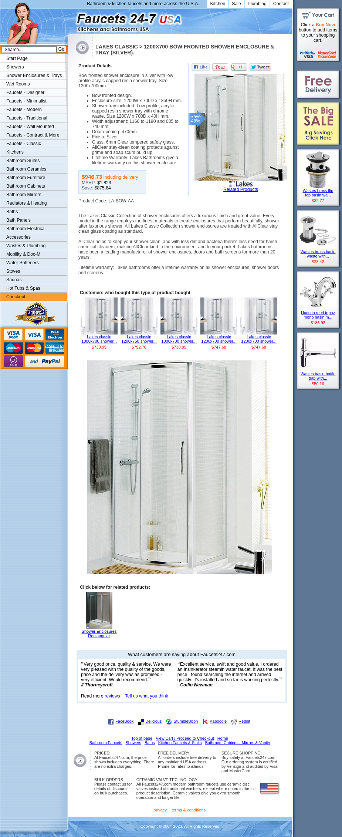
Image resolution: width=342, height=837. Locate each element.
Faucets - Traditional (26, 118)
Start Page (17, 58)
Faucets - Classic (23, 143)
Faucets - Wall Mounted (30, 126)
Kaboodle (218, 721)
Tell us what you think (146, 696)
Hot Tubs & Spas (23, 288)
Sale (236, 3)
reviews (112, 696)
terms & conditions (189, 810)
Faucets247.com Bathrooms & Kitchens (71, 20)
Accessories (18, 237)
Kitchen (218, 3)
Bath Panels (18, 220)
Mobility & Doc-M (23, 254)
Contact (281, 3)
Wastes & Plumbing (25, 245)
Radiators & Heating (26, 203)
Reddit (244, 721)
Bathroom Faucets (105, 742)
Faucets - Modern (24, 109)
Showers (15, 67)
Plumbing (257, 3)
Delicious (153, 721)
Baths (12, 211)
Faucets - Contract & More (32, 135)
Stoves (13, 271)
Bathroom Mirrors (23, 194)
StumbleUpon (185, 721)
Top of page (141, 738)
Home (222, 738)
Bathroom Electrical (25, 228)
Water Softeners (22, 262)
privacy (160, 810)
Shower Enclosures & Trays (34, 75)
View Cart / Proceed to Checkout (185, 738)
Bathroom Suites (23, 160)
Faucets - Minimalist (26, 101)
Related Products (240, 189)
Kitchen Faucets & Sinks (180, 742)
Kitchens (15, 152)
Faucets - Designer (25, 92)
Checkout (16, 296)
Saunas (14, 279)
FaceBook (124, 721)
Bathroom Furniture (25, 177)
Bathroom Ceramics (26, 169)
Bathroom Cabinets (25, 186)
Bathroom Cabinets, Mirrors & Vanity (237, 742)
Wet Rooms (18, 84)
